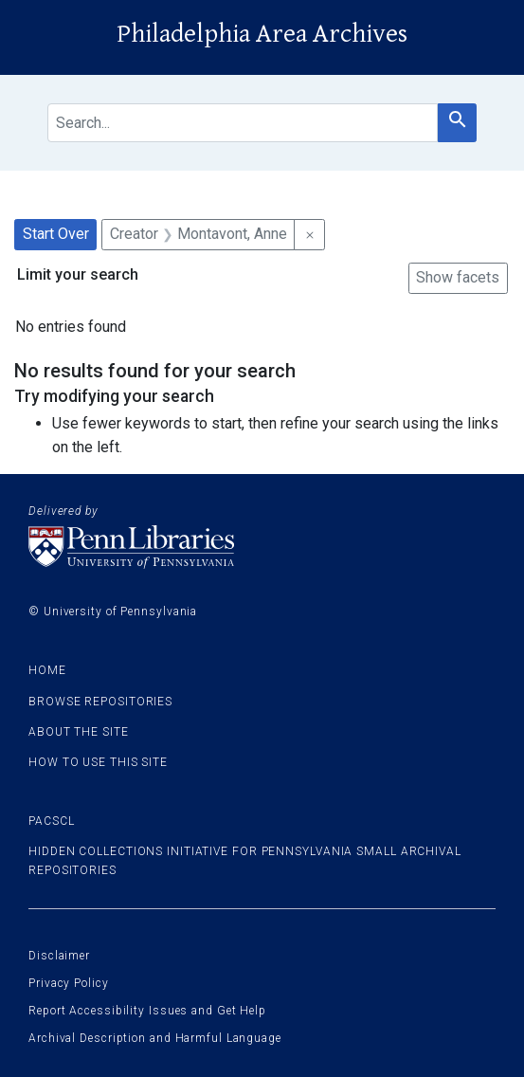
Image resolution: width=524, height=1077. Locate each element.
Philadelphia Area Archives (262, 34)
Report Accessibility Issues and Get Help (147, 1010)
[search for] (242, 122)
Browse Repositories (100, 701)
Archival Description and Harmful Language (154, 1038)
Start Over (56, 234)
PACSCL (51, 821)
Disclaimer (59, 955)
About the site (78, 732)
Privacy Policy (68, 983)
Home (47, 670)
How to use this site (98, 762)
